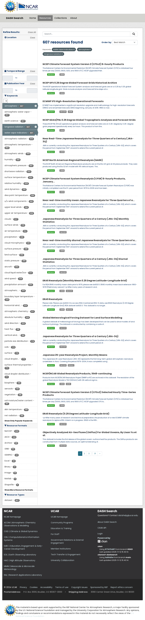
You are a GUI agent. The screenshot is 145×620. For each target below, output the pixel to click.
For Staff (55, 534)
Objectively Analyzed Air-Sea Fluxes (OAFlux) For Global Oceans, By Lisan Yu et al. (90, 434)
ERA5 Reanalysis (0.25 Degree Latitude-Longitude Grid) (76, 413)
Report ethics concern (122, 587)
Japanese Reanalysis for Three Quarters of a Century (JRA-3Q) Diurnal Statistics (85, 260)
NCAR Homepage (12, 516)
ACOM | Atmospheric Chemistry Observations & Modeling (20, 524)
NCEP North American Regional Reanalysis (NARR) (73, 160)
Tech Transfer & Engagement (65, 554)
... (92, 452)
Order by (106, 42)
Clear (32, 37)
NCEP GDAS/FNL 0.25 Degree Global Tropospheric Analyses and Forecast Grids (89, 120)
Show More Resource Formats (19, 490)
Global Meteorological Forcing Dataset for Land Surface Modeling (82, 317)
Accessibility (46, 587)
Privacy (23, 587)
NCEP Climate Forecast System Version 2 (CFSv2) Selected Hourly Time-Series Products (89, 394)
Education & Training (61, 528)
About (73, 18)
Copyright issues (79, 587)
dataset (51, 74)
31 (95, 453)
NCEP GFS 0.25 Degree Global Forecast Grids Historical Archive (80, 82)
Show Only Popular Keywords (18, 421)
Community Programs (62, 522)
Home (32, 18)
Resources (45, 18)
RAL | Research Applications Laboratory (23, 575)
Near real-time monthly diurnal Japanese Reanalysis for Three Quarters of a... (89, 240)
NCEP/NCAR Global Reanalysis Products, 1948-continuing (77, 373)
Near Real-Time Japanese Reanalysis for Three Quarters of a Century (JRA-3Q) (88, 140)
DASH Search (14, 18)
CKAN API (102, 527)
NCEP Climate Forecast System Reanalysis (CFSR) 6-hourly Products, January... (84, 180)
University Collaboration (62, 560)
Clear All (32, 32)
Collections (60, 18)
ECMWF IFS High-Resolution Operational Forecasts (73, 101)
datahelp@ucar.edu (128, 515)
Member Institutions (61, 548)
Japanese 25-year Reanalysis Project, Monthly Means (75, 355)
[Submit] (133, 34)
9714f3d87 (110, 549)
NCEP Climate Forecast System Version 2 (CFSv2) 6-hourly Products (83, 64)
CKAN (102, 541)
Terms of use (61, 587)
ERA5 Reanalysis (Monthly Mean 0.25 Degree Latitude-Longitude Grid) (85, 280)
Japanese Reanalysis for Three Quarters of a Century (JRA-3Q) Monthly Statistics (86, 220)
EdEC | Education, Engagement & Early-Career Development (23, 547)
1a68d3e (109, 557)
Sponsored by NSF (99, 587)
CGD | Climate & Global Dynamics (21, 531)
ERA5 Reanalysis (52, 299)
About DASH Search (107, 522)
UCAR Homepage (59, 516)
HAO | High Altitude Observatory (19, 560)
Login (100, 533)
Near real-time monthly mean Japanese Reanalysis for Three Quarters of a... (89, 200)
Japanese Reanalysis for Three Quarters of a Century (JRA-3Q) (80, 336)
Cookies (34, 587)
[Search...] (86, 34)
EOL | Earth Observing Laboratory (20, 554)
